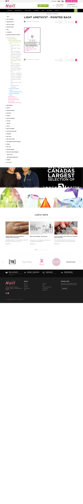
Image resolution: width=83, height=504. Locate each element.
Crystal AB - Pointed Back (16, 52)
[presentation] (3, 262)
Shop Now (9, 10)
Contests (44, 283)
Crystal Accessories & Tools (13, 99)
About (25, 283)
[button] (36, 250)
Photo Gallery (27, 288)
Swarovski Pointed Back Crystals (23, 13)
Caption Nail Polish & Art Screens (13, 34)
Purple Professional (10, 110)
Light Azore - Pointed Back (16, 74)
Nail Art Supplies (10, 19)
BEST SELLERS (28, 10)
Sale (43, 285)
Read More (8, 243)
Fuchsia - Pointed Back (15, 63)
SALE (43, 10)
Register (68, 1)
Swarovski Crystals (12, 13)
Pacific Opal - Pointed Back (16, 76)
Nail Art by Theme (10, 24)
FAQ (25, 289)
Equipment (9, 133)
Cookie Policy (45, 288)
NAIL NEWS (49, 10)
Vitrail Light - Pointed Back (16, 68)
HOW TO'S (57, 10)
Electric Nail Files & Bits (11, 131)
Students (8, 159)
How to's (26, 286)
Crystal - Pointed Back (15, 51)
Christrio (8, 115)
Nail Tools (9, 146)
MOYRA (8, 107)
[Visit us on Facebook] (6, 293)
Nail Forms (9, 136)
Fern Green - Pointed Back (16, 77)
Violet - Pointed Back (15, 66)
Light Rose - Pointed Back (16, 59)
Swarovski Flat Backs (12, 38)
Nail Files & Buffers (10, 128)
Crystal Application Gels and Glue (14, 102)
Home (7, 13)
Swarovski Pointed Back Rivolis (15, 91)
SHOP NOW (41, 178)
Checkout (54, 1)
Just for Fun (9, 162)
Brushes (8, 144)
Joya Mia (8, 120)
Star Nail (8, 123)
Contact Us (44, 290)
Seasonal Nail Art (10, 21)
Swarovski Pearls (11, 96)
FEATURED (36, 10)
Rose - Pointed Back (15, 57)
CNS (7, 29)
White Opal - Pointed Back (16, 54)
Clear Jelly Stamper (11, 118)
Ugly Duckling (9, 105)
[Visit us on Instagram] (8, 293)
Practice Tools (10, 154)
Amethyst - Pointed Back (15, 65)
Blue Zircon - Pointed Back (16, 73)
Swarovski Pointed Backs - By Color (38, 13)
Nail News (26, 285)
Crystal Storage (11, 101)
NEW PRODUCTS (18, 10)
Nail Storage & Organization (12, 157)
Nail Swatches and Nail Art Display (13, 141)
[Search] (75, 10)
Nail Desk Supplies (10, 149)
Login (74, 1)
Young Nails (9, 32)
